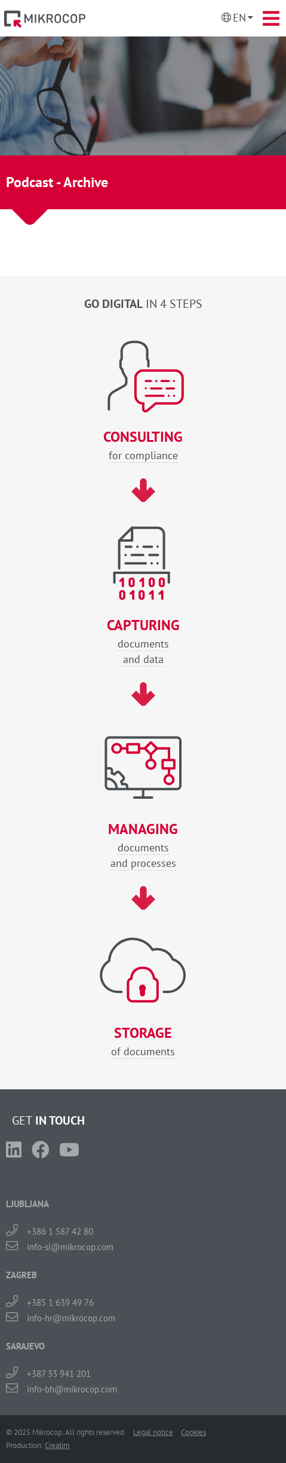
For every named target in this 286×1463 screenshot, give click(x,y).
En (239, 18)
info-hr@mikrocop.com (71, 1318)
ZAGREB (21, 1275)
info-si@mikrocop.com (70, 1247)
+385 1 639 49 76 (60, 1302)
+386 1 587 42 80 (60, 1231)
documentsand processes (143, 845)
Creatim (57, 1445)
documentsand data (143, 642)
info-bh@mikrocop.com (72, 1389)
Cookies (193, 1432)
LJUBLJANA (27, 1204)
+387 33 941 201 (59, 1373)
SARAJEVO (25, 1346)
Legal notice (153, 1432)
